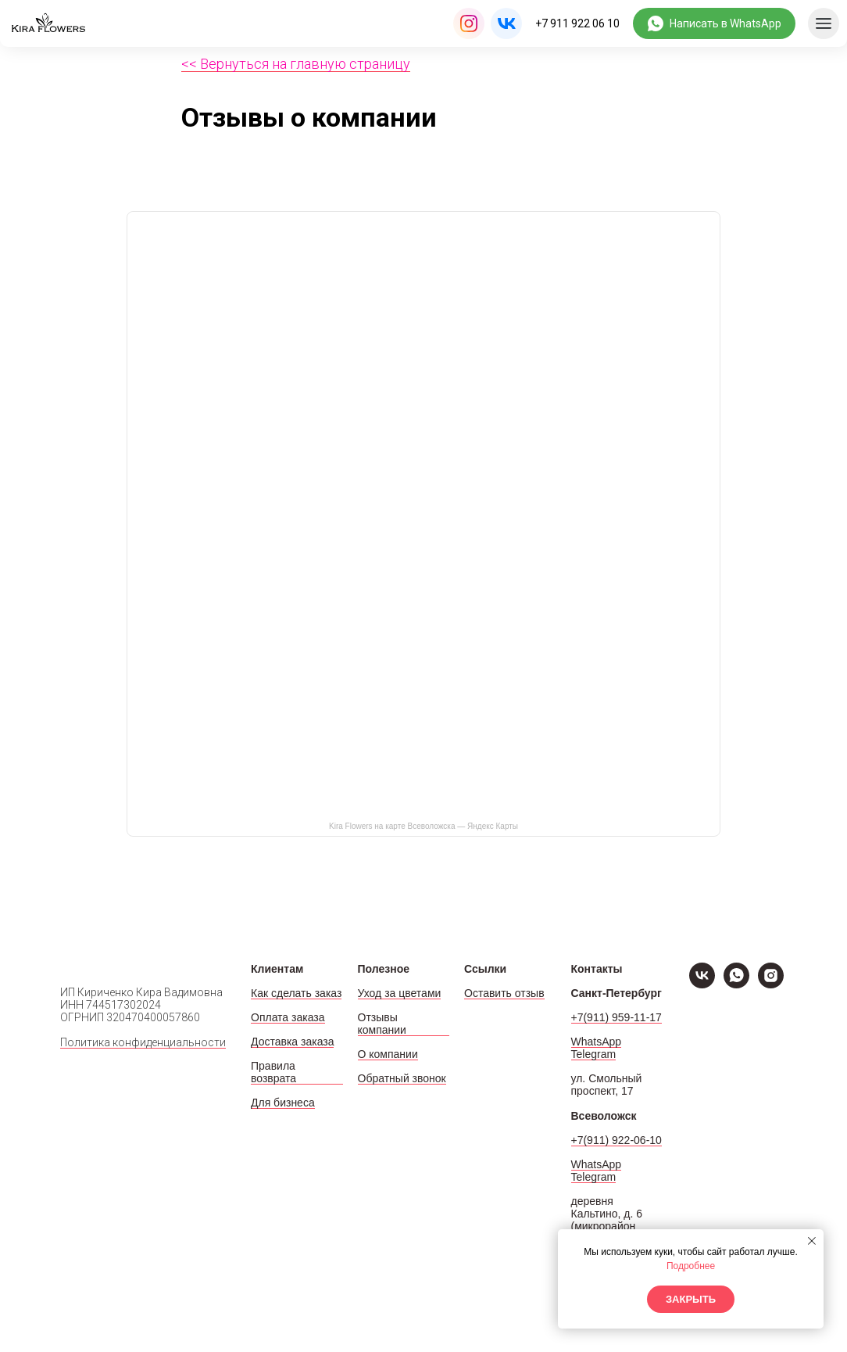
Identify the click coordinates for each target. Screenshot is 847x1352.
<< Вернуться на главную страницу (295, 64)
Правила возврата (273, 1072)
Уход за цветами (399, 993)
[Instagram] (771, 984)
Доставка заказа (292, 1041)
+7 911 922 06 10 (577, 23)
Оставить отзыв (504, 993)
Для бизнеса (283, 1102)
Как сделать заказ (296, 993)
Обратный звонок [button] (402, 1078)
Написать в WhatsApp (725, 23)
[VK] (702, 984)
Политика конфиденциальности (143, 1042)
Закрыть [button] (691, 1299)
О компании (388, 1054)
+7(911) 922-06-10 (616, 1140)
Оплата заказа (288, 1017)
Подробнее (691, 1266)
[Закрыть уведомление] (812, 1241)
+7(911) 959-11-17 (616, 1017)
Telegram (593, 1054)
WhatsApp (596, 1041)
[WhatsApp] (736, 984)
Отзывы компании (382, 1023)
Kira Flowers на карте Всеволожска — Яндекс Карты (423, 826)
